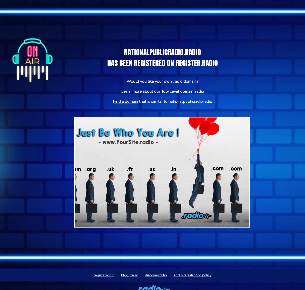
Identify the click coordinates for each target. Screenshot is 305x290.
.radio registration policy (192, 275)
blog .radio (129, 275)
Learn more (131, 91)
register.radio (104, 275)
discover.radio (156, 275)
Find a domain (125, 101)
